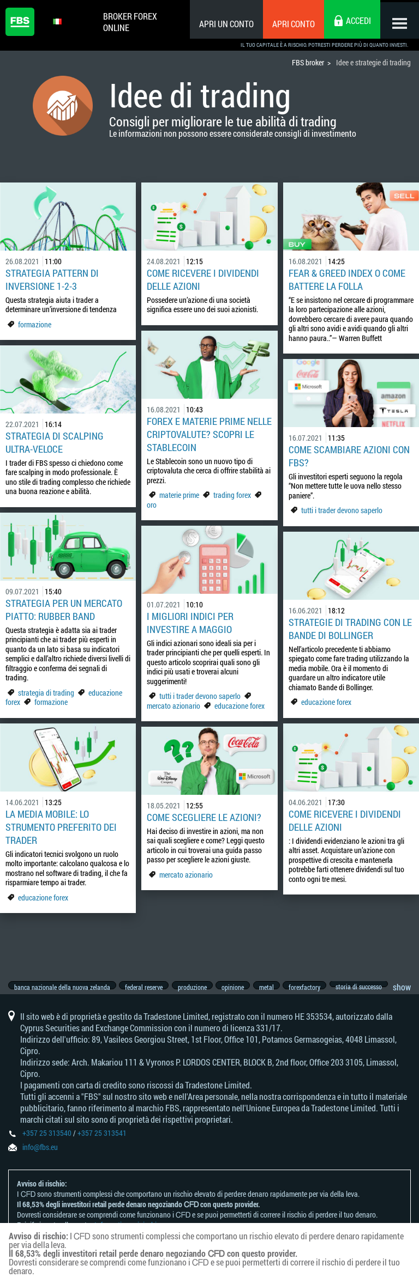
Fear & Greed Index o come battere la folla (347, 279)
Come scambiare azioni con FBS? (349, 456)
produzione (197, 987)
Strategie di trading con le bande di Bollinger (350, 629)
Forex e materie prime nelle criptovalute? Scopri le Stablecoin (209, 434)
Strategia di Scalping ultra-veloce (54, 442)
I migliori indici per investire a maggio (190, 623)
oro (152, 505)
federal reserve (146, 987)
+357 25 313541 (102, 1141)
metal (276, 987)
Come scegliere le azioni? (204, 817)
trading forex (232, 495)
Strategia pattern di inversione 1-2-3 (52, 279)
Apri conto (288, 23)
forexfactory (317, 987)
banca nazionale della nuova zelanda (62, 987)
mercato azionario (173, 706)
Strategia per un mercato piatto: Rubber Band (63, 610)
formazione (34, 324)
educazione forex (239, 706)
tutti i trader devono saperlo (341, 510)
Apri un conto (221, 23)
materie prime (180, 495)
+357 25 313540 (46, 1141)
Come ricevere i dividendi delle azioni (203, 279)
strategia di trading (46, 692)
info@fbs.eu (40, 1155)
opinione (240, 987)
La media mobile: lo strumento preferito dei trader (61, 827)
